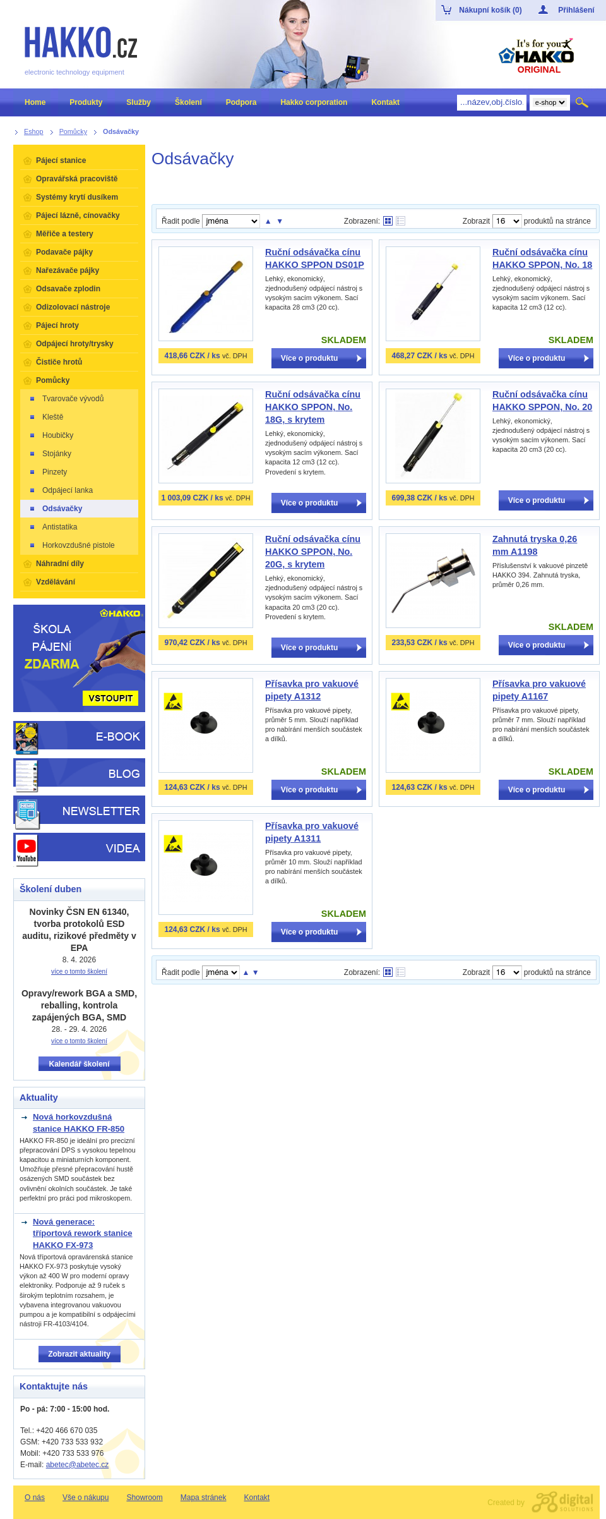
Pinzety (47, 472)
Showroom (144, 1497)
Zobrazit (476, 221)
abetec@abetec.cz (77, 1464)
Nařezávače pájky (67, 270)
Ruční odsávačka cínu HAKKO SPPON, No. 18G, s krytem (312, 407)
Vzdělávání (55, 582)
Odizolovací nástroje (73, 307)
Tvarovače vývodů (66, 398)
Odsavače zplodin (68, 288)
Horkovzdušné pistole (71, 545)
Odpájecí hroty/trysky (75, 343)
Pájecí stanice (61, 160)
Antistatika (52, 527)
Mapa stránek (204, 1497)
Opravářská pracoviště (76, 178)
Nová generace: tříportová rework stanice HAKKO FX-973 (83, 1233)
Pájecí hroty (57, 325)
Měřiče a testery (64, 233)
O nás (35, 1497)
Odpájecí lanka (60, 490)
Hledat (583, 102)
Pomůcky (52, 380)
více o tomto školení (79, 971)
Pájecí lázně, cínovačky (78, 215)
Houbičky (50, 435)
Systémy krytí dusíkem (77, 197)
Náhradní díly (60, 563)
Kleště (45, 417)
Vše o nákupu (85, 1497)
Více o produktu (309, 358)
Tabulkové (400, 221)
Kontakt (257, 1497)
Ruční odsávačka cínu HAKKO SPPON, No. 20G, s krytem (312, 551)
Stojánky (49, 453)
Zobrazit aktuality (79, 1354)
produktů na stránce (557, 221)
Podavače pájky (64, 252)
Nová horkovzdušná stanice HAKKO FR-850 (78, 1122)
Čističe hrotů (59, 362)
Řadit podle (181, 221)
